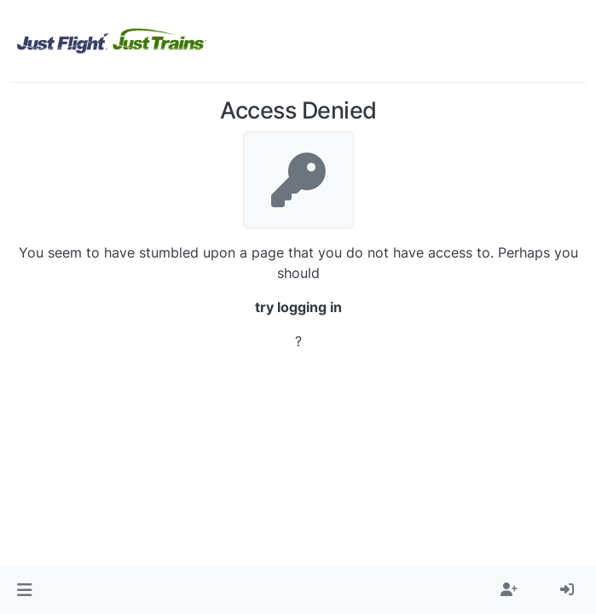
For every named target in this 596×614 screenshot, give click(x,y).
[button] (24, 590)
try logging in (298, 307)
